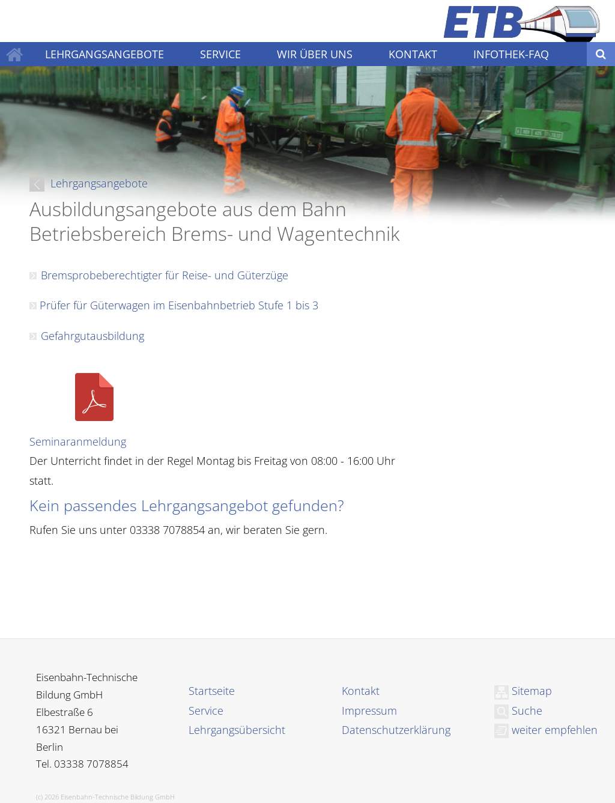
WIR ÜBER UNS (315, 54)
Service (206, 710)
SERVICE (220, 54)
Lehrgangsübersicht (237, 730)
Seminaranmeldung (77, 441)
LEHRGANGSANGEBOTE (104, 54)
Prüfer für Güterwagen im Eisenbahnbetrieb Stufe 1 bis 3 (177, 305)
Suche (518, 710)
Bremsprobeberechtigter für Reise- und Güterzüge (164, 275)
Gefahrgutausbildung (92, 336)
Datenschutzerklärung (396, 730)
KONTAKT (413, 54)
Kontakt (361, 690)
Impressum (369, 710)
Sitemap (523, 690)
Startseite (212, 690)
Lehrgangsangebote (88, 183)
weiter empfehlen (546, 730)
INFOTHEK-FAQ (511, 54)
